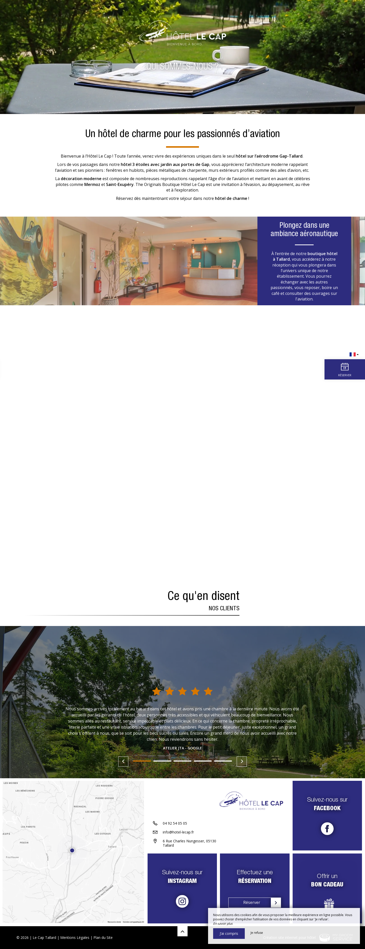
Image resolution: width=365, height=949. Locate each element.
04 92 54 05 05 (175, 823)
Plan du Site (103, 937)
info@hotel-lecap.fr (178, 832)
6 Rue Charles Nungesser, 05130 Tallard (189, 843)
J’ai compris (229, 933)
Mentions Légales (74, 937)
